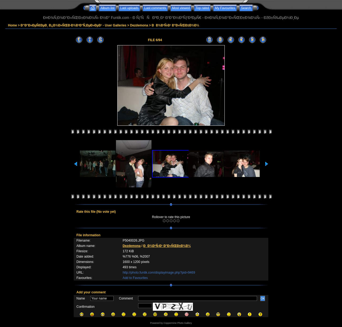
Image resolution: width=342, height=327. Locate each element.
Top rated (202, 8)
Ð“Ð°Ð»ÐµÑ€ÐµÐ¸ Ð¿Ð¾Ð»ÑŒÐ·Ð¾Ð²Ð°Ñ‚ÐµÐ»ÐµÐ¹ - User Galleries (73, 25)
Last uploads (129, 8)
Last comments (155, 8)
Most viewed (181, 8)
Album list (107, 8)
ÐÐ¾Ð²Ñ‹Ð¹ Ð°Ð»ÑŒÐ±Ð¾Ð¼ (175, 25)
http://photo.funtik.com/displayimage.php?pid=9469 (159, 272)
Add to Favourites (135, 278)
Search (246, 8)
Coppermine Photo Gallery (178, 323)
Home (12, 25)
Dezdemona (139, 25)
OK (263, 298)
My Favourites (225, 8)
